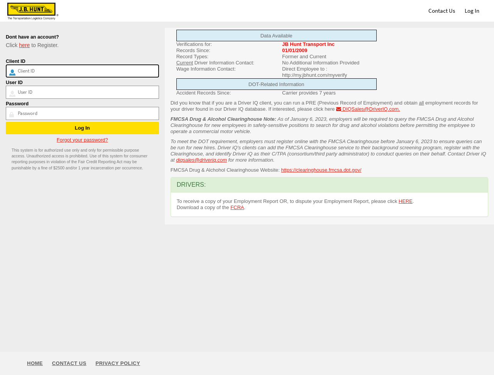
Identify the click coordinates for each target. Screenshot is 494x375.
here (24, 45)
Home (35, 363)
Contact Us (441, 10)
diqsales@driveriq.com (201, 160)
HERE (406, 201)
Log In (472, 10)
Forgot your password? (82, 140)
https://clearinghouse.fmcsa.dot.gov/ (321, 170)
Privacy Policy (118, 363)
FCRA (237, 207)
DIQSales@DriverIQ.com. (368, 109)
